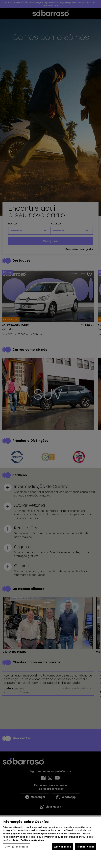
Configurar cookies (16, 847)
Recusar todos (85, 847)
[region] (50, 835)
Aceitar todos (62, 847)
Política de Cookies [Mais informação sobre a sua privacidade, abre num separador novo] (32, 840)
